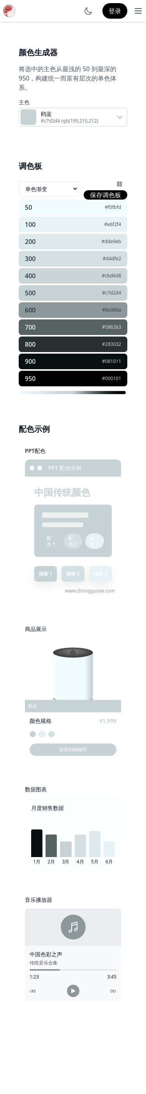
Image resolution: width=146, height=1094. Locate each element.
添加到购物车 (73, 749)
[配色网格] (119, 184)
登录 (115, 11)
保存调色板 (105, 195)
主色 (24, 102)
